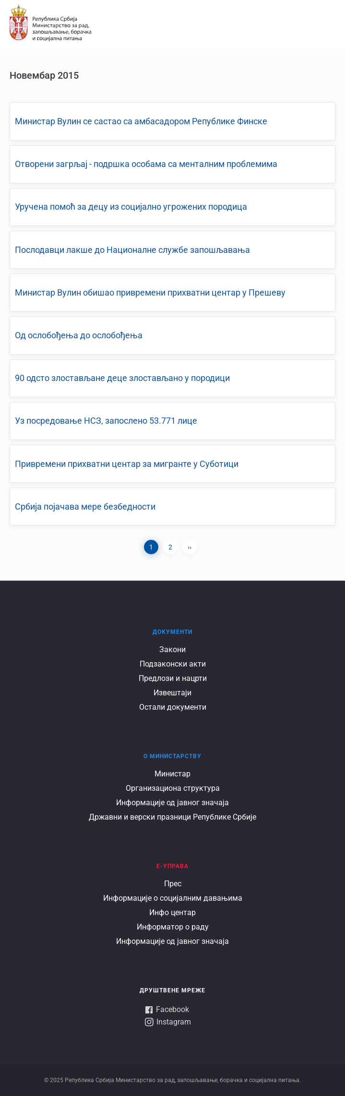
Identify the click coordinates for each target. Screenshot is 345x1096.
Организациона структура (173, 788)
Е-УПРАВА (172, 866)
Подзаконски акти (173, 663)
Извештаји (172, 692)
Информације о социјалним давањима (172, 898)
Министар (172, 773)
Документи (172, 632)
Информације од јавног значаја (172, 802)
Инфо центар (172, 912)
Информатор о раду (173, 926)
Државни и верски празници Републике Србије (172, 817)
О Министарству (172, 756)
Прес (172, 883)
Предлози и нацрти (173, 678)
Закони (172, 649)
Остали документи (172, 707)
